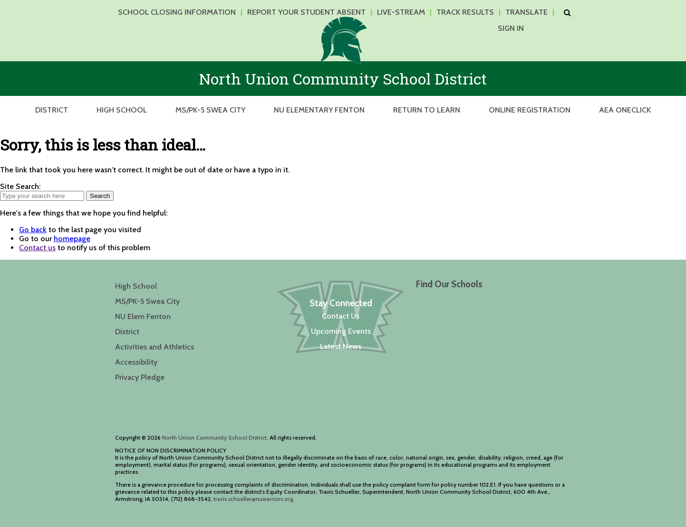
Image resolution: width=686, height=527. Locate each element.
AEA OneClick (625, 109)
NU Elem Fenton (143, 316)
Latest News (340, 346)
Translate (526, 12)
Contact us (37, 247)
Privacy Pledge (139, 377)
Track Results (465, 12)
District (51, 109)
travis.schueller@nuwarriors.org (253, 498)
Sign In (511, 28)
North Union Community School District (214, 437)
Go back (33, 229)
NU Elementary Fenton (319, 109)
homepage (72, 238)
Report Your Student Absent (306, 12)
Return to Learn (426, 109)
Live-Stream (401, 12)
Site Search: (20, 186)
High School (122, 109)
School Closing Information (177, 12)
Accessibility (136, 362)
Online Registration (529, 109)
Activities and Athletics (154, 346)
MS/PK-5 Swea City (210, 109)
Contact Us (340, 315)
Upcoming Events (341, 331)
